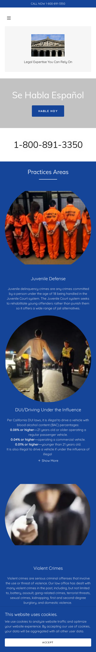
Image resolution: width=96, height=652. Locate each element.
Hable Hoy (47, 111)
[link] (48, 45)
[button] (9, 18)
